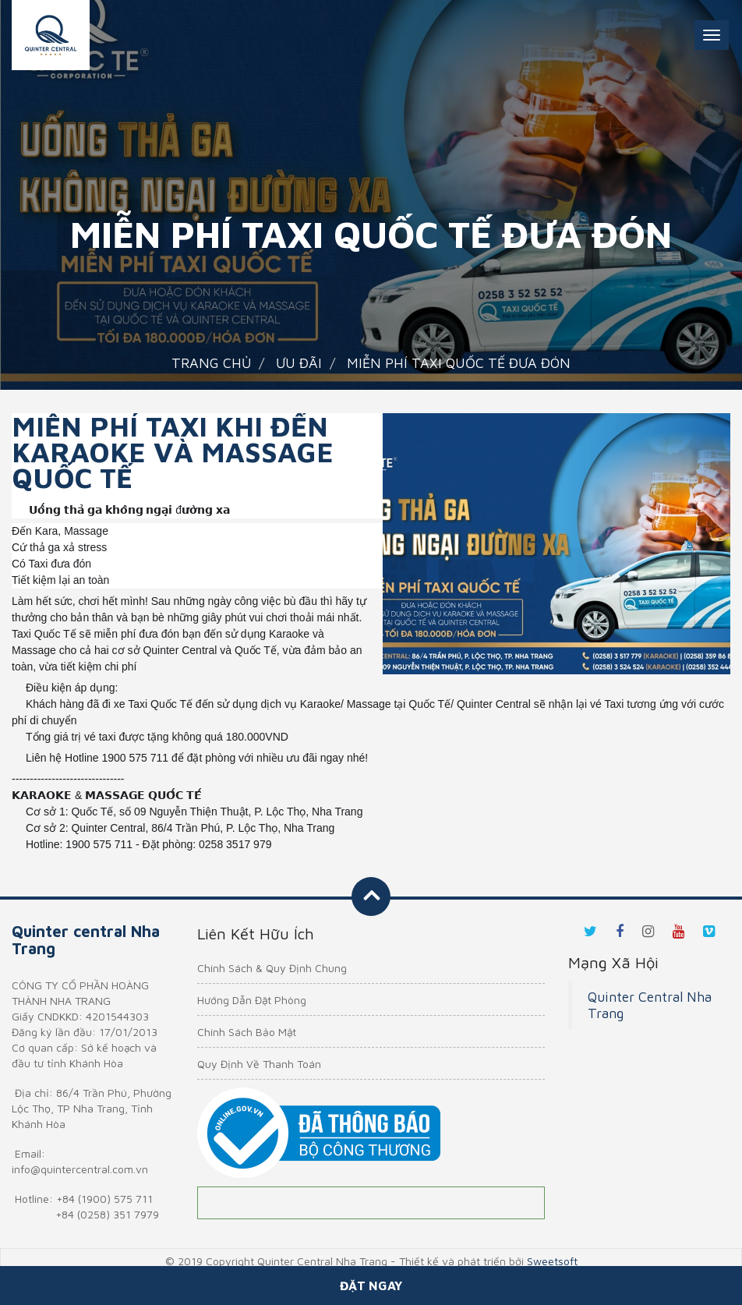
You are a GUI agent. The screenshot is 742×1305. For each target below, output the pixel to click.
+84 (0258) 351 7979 (107, 1214)
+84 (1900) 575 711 (104, 1198)
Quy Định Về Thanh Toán (259, 1063)
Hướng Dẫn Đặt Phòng (251, 999)
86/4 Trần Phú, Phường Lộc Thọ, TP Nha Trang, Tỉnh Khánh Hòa (91, 1108)
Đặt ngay (371, 1285)
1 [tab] (556, 655)
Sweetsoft (552, 1261)
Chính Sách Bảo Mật (246, 1031)
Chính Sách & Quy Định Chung (272, 967)
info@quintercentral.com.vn (80, 1169)
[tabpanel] (556, 543)
